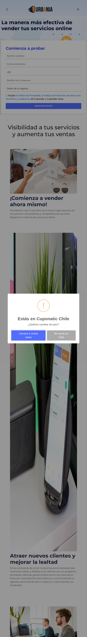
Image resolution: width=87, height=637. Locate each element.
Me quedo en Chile (61, 335)
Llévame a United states (28, 335)
